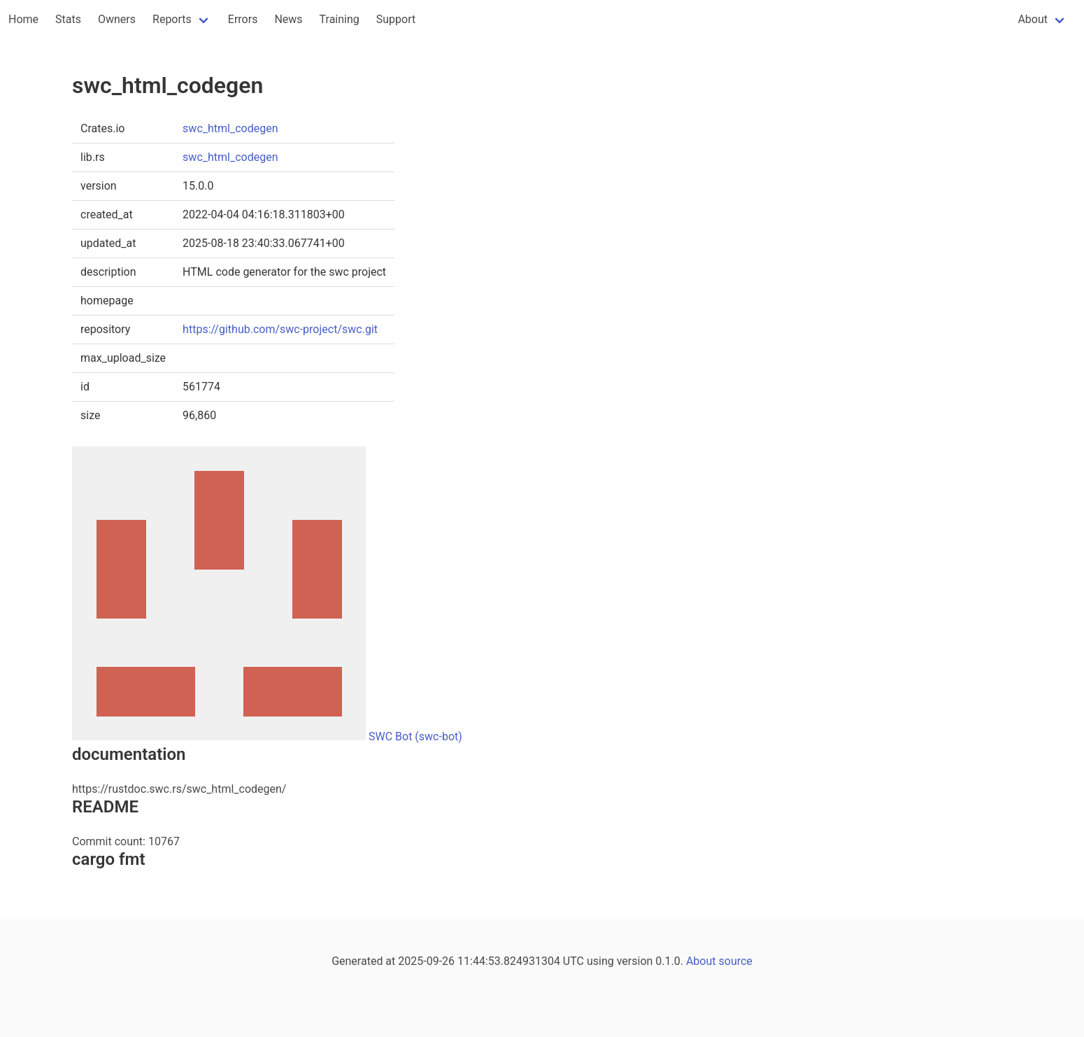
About (1033, 19)
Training (339, 19)
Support (395, 19)
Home (23, 19)
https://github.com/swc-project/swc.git (280, 329)
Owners (117, 19)
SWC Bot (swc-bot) (415, 736)
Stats (68, 19)
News (288, 19)
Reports (172, 19)
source (736, 961)
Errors (243, 19)
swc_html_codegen (230, 128)
